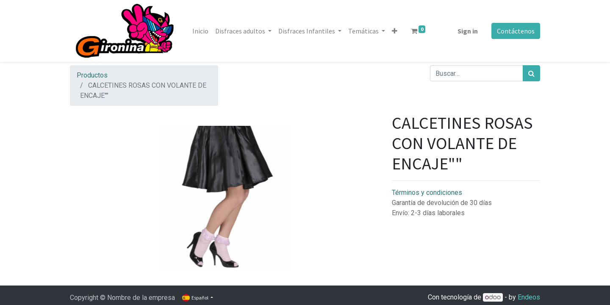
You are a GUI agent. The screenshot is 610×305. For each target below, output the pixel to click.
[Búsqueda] (531, 73)
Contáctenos (516, 31)
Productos (92, 75)
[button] (394, 30)
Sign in (468, 31)
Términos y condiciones (427, 193)
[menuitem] (200, 30)
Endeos (529, 297)
